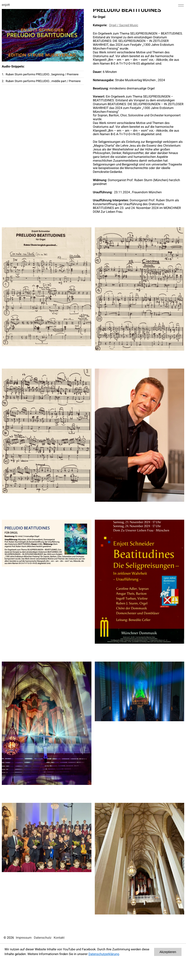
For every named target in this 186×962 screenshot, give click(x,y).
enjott (6, 5)
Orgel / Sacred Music (123, 25)
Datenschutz (42, 938)
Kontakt (59, 938)
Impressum (23, 938)
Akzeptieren (167, 952)
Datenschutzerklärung (104, 954)
